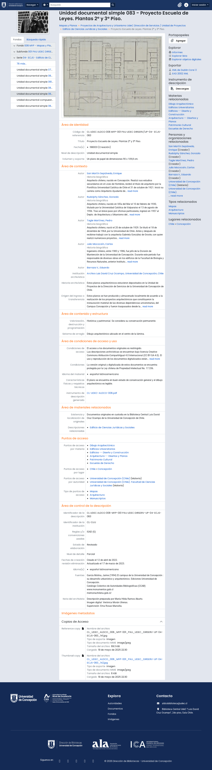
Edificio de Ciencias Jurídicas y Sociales (85, 29)
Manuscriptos (98, 498)
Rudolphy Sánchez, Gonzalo (103, 197)
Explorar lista (178, 56)
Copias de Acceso (75, 622)
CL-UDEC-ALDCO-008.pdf (102, 393)
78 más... (21, 63)
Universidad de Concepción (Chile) (110, 478)
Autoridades (115, 703)
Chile (93, 469)
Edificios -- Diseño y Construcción (109, 452)
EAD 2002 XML (178, 73)
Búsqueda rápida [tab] (36, 39)
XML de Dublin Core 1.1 (183, 70)
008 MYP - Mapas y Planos (39, 45)
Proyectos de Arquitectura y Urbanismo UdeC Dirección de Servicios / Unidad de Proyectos (133, 25)
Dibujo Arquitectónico (102, 445)
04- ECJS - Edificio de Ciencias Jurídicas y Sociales (52, 57)
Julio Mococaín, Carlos (100, 244)
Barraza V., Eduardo (98, 267)
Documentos (115, 708)
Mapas (94, 491)
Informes (176, 52)
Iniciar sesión (199, 4)
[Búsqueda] (79, 5)
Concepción (105, 469)
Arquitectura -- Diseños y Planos (108, 456)
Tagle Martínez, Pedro (99, 220)
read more (132, 191)
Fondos (112, 714)
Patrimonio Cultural (101, 459)
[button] (180, 5)
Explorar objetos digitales (185, 59)
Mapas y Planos (68, 25)
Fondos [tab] (17, 39)
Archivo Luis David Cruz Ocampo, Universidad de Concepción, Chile (125, 273)
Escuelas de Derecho (102, 463)
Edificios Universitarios (102, 449)
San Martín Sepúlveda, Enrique (104, 173)
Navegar (32, 4)
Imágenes (113, 719)
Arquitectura (97, 495)
